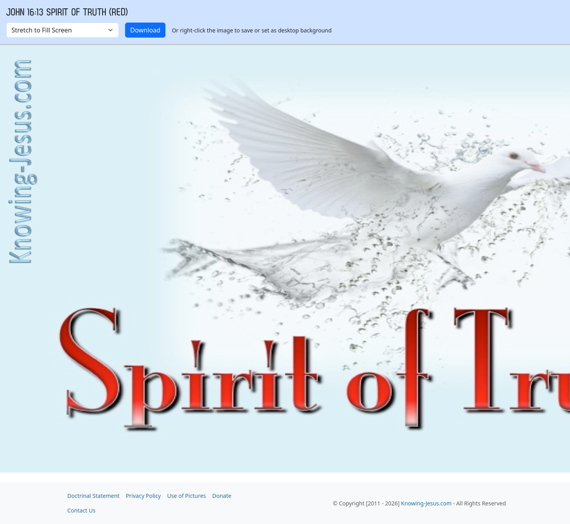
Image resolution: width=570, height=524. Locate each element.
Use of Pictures (186, 495)
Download (145, 30)
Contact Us (81, 510)
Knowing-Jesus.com (426, 503)
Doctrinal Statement (93, 495)
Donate (221, 495)
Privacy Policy (143, 495)
